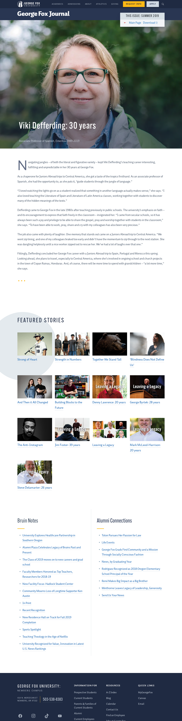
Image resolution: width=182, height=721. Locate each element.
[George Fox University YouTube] (60, 715)
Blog (108, 698)
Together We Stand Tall (106, 359)
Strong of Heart (27, 359)
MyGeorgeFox (145, 693)
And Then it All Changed (32, 402)
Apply (153, 4)
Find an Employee (115, 715)
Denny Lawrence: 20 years (109, 402)
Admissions (74, 4)
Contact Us (112, 710)
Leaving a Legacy (103, 445)
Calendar (111, 704)
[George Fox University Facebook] (20, 716)
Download (148, 23)
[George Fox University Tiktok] (47, 716)
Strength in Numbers (68, 359)
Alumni (78, 713)
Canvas (142, 698)
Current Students (83, 698)
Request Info (134, 4)
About (88, 4)
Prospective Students (85, 693)
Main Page (134, 23)
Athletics (101, 4)
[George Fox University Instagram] (33, 716)
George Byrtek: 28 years (145, 402)
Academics (57, 4)
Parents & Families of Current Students (85, 706)
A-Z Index (111, 693)
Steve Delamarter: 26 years (34, 487)
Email (141, 704)
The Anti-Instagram (30, 445)
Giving (115, 4)
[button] (163, 4)
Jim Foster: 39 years (67, 445)
